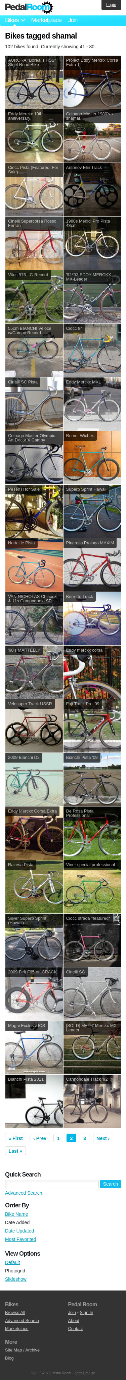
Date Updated (19, 1231)
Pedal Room (29, 7)
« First (16, 1138)
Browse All (15, 1312)
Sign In (86, 1312)
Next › (103, 1138)
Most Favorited (20, 1239)
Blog (9, 1358)
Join (73, 19)
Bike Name (16, 1214)
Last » (15, 1151)
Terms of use (85, 1373)
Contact (75, 1328)
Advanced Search (23, 1193)
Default (12, 1262)
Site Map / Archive (22, 1350)
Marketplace (46, 19)
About (73, 1320)
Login (111, 4)
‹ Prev (39, 1138)
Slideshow (16, 1279)
